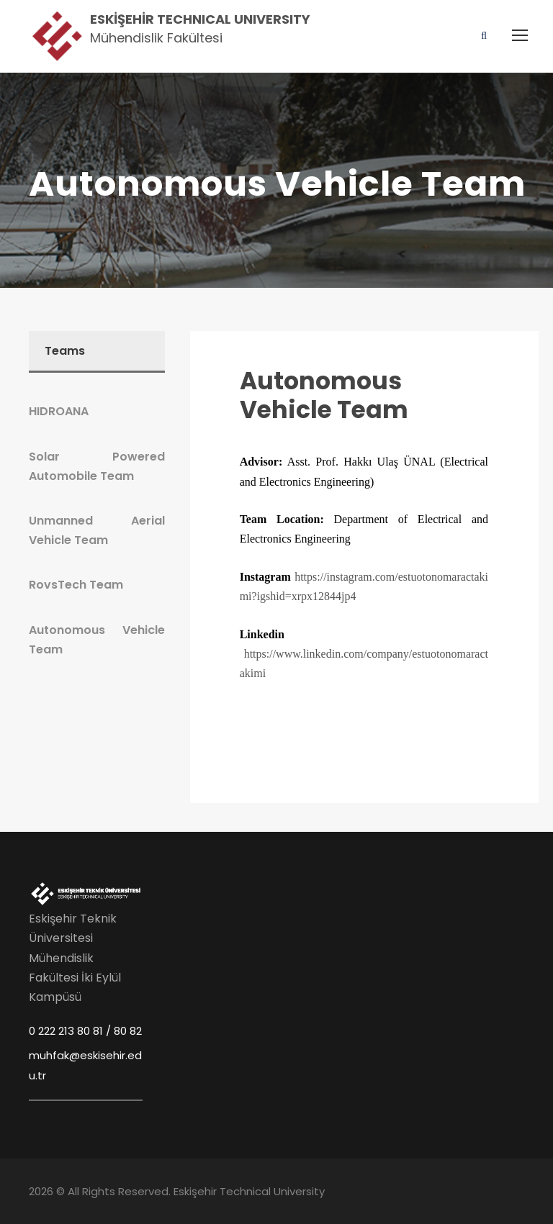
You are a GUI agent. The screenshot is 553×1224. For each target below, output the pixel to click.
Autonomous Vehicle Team (324, 395)
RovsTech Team (76, 584)
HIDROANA (59, 411)
